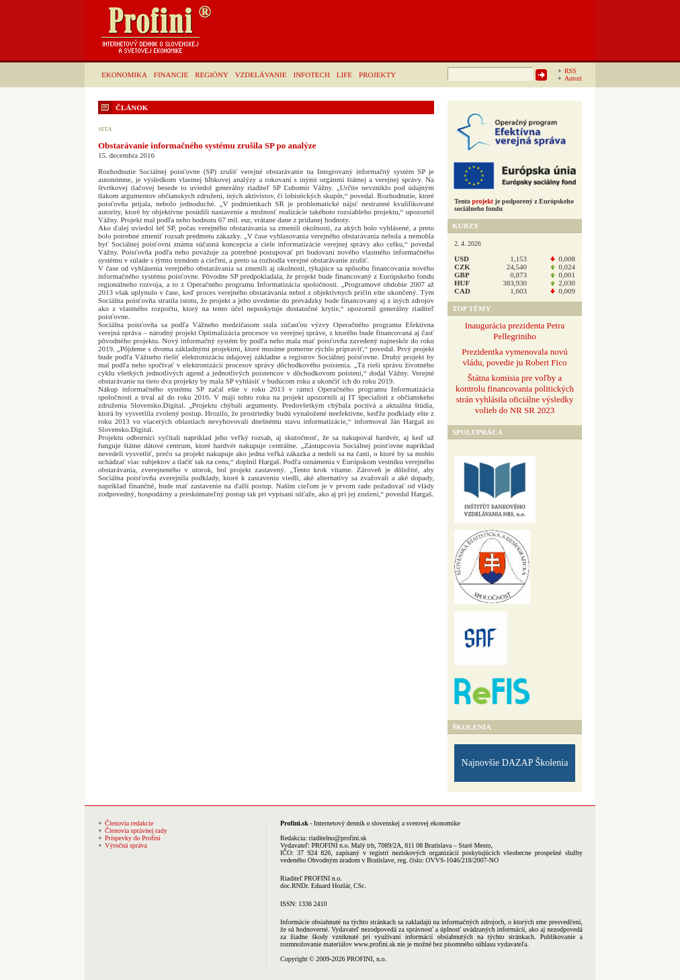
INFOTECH (311, 75)
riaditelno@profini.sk (337, 838)
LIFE (344, 75)
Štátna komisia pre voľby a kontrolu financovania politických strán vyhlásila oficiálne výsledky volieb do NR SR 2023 (515, 394)
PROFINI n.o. (330, 845)
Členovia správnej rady (136, 830)
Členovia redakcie (129, 823)
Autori (573, 78)
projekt (482, 201)
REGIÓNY (211, 75)
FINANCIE (171, 75)
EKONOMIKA (124, 75)
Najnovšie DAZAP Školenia (515, 763)
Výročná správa (126, 845)
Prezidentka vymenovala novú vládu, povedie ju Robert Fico (514, 357)
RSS (570, 71)
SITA (105, 129)
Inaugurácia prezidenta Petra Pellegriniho (515, 330)
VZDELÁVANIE (261, 75)
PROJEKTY (377, 75)
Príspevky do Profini (133, 838)
